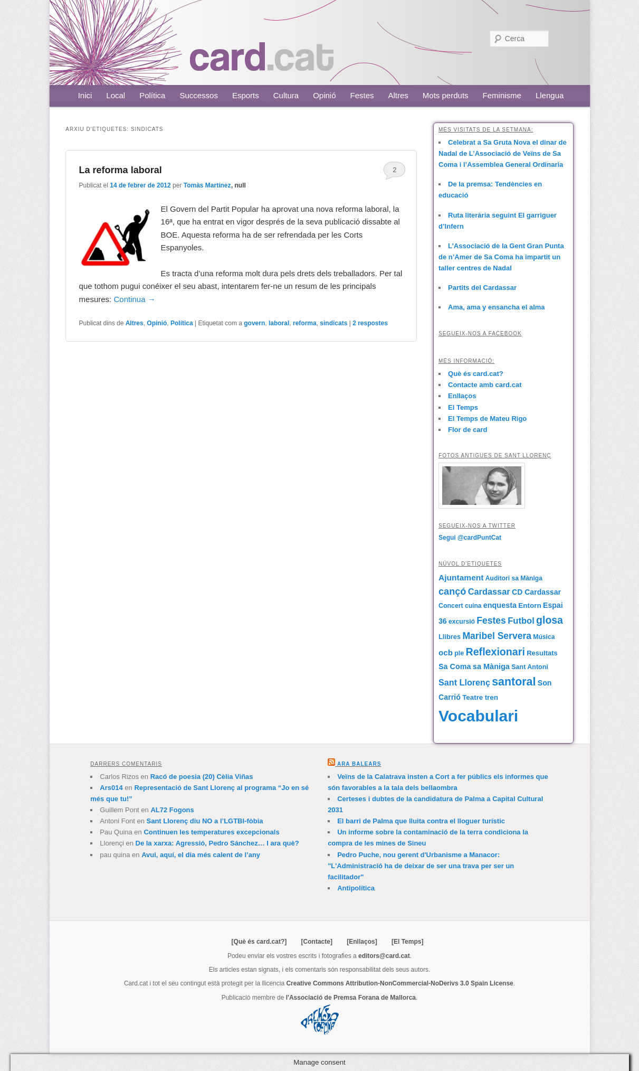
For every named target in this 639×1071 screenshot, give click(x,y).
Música (544, 637)
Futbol (521, 621)
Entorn (529, 605)
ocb (445, 652)
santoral (514, 681)
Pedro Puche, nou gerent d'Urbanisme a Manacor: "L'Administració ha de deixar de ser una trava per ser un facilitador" (421, 866)
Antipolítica (356, 888)
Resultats (542, 653)
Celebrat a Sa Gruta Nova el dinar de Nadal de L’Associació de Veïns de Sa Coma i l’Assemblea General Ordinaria (502, 153)
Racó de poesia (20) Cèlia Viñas (201, 777)
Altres (398, 95)
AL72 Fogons (172, 810)
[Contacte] (316, 941)
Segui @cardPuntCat (469, 537)
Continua (134, 299)
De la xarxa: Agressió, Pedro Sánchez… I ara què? (217, 843)
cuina (473, 605)
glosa (549, 620)
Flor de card (467, 430)
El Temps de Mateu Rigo (487, 418)
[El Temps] (407, 941)
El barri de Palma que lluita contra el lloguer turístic (421, 821)
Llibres (449, 637)
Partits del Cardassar (482, 288)
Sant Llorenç (464, 682)
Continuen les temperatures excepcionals (211, 832)
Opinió (324, 95)
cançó (452, 591)
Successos (198, 95)
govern (254, 323)
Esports (245, 95)
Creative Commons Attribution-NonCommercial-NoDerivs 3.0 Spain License (399, 983)
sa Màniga (491, 666)
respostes (370, 323)
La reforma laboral (120, 170)
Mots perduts (446, 95)
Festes (362, 95)
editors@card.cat (384, 956)
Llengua (550, 95)
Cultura (286, 95)
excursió (462, 621)
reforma (305, 323)
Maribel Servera (496, 636)
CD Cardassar (536, 592)
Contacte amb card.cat (484, 385)
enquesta (500, 605)
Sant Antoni (529, 667)
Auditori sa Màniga (513, 578)
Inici (85, 95)
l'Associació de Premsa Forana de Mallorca (351, 997)
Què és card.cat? (475, 374)
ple (459, 653)
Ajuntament (460, 577)
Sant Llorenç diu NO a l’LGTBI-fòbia (205, 821)
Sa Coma (454, 666)
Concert (450, 605)
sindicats (333, 323)
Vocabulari (478, 716)
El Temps (463, 407)
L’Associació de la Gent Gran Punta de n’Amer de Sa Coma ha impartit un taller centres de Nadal (501, 257)
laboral (279, 323)
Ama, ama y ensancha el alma (496, 307)
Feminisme (502, 95)
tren (491, 697)
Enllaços (462, 396)
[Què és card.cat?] (259, 941)
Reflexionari (495, 651)
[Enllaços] (362, 941)
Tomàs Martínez (207, 185)
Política (152, 95)
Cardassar (489, 591)
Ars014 (111, 788)
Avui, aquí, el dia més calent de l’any (200, 855)
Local (115, 95)
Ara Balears (359, 764)
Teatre (472, 697)
